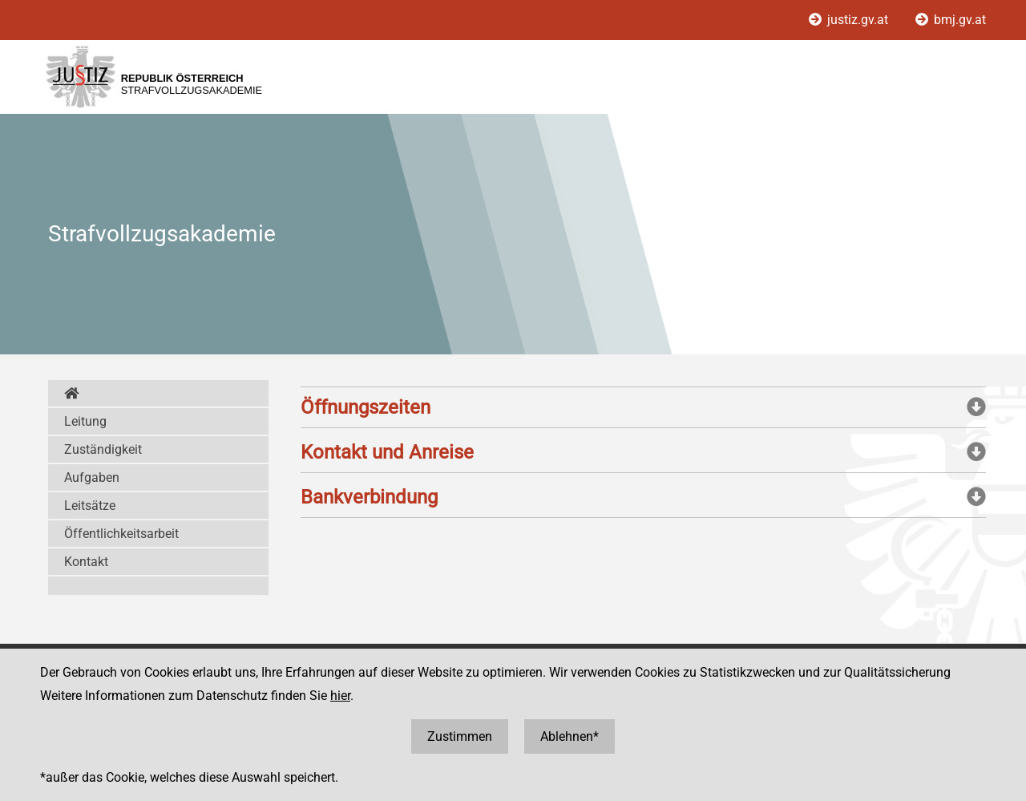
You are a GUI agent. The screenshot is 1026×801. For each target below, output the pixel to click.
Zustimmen (459, 736)
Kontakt (86, 561)
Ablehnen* (569, 736)
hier (340, 695)
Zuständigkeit (103, 449)
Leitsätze (89, 505)
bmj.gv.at (950, 19)
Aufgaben (91, 477)
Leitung (85, 421)
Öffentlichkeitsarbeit (121, 533)
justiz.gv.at (850, 19)
